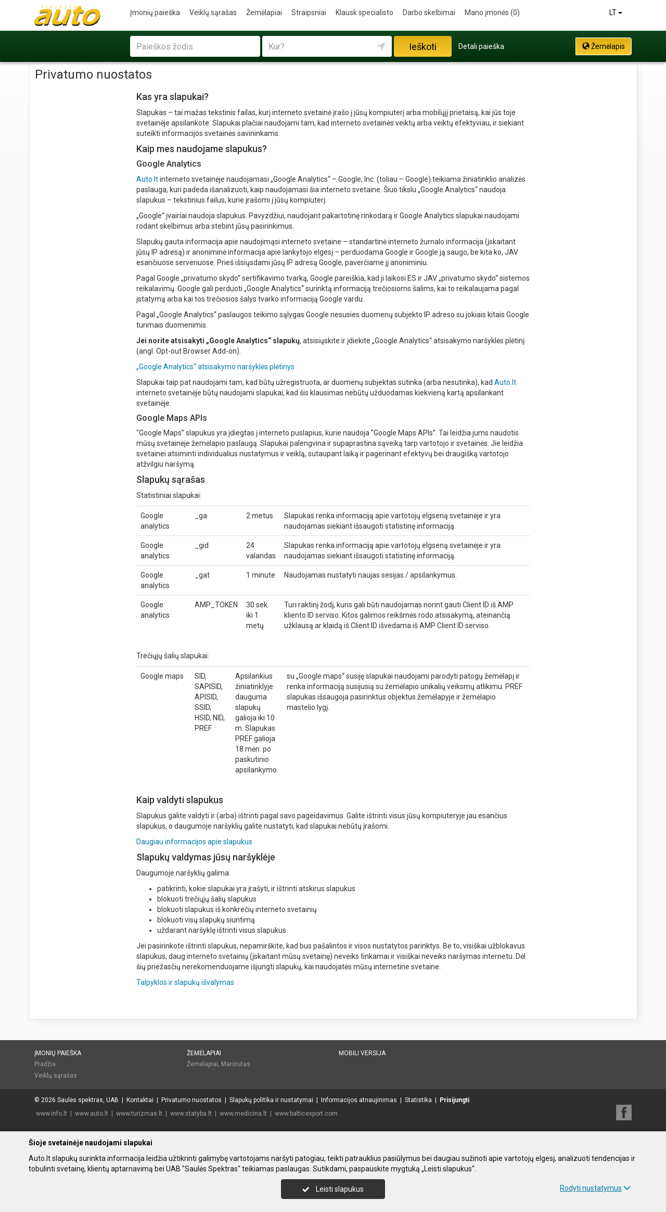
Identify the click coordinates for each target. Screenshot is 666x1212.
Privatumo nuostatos (191, 1100)
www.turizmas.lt (139, 1113)
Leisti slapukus (333, 1189)
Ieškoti (423, 46)
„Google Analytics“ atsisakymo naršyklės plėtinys (215, 367)
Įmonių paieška (155, 12)
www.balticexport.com (306, 1113)
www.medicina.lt (243, 1113)
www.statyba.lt (191, 1113)
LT (616, 12)
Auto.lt (147, 179)
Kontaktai (139, 1100)
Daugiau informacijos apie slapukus (194, 842)
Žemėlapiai (264, 12)
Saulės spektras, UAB (88, 1100)
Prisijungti (454, 1100)
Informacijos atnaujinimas (359, 1100)
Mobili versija (362, 1053)
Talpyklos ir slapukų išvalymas (185, 982)
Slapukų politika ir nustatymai (271, 1100)
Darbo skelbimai (429, 12)
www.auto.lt (91, 1113)
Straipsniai (308, 12)
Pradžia (45, 1064)
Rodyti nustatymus (595, 1188)
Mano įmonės (492, 12)
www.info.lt (51, 1113)
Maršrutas (235, 1064)
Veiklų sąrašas (213, 12)
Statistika (418, 1100)
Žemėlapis (603, 46)
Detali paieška (481, 46)
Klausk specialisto (364, 12)
